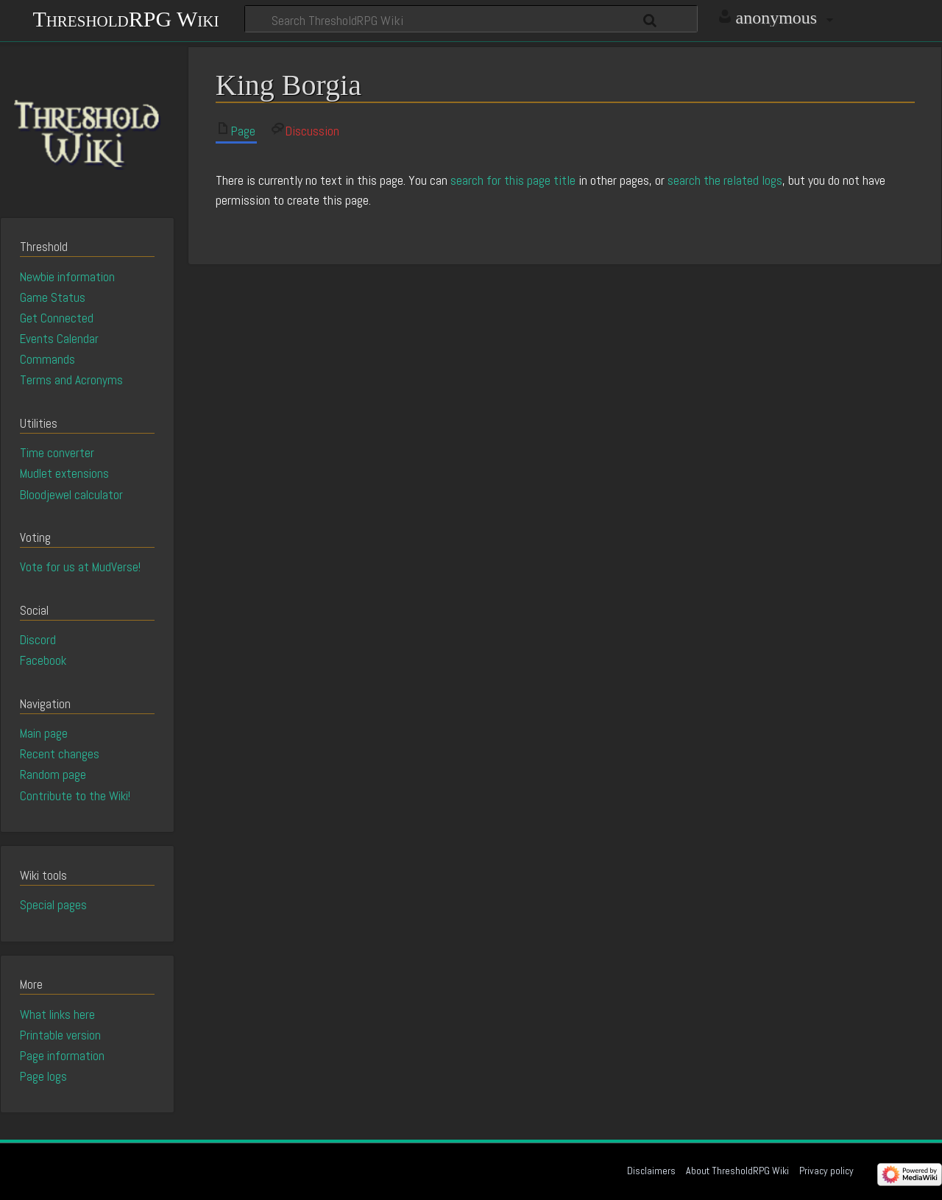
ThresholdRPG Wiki (125, 17)
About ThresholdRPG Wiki (737, 1170)
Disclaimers (651, 1170)
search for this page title (513, 180)
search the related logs (724, 180)
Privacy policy (826, 1170)
